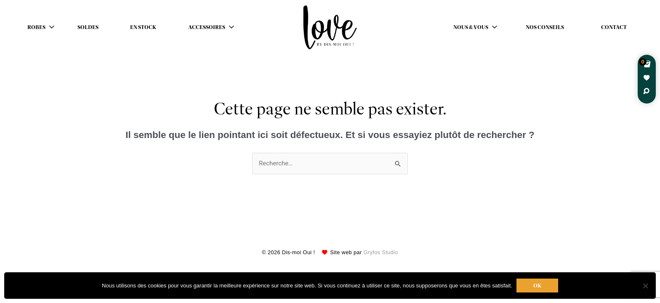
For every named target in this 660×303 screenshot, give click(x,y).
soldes (87, 27)
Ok (537, 285)
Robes (36, 27)
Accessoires (206, 27)
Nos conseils (545, 27)
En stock (143, 27)
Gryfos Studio (381, 252)
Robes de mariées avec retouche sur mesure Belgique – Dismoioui (330, 27)
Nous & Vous (470, 27)
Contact (614, 27)
